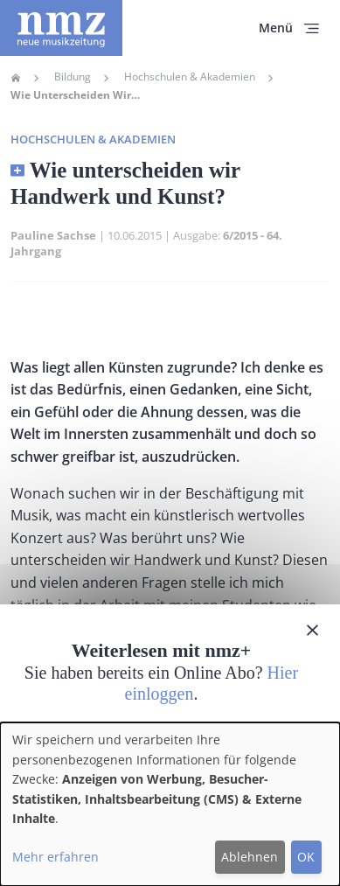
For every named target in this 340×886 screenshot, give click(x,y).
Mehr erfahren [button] (55, 856)
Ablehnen (249, 856)
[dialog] (170, 804)
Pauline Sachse (53, 235)
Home (15, 78)
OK (306, 856)
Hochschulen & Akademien (189, 77)
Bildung (72, 77)
